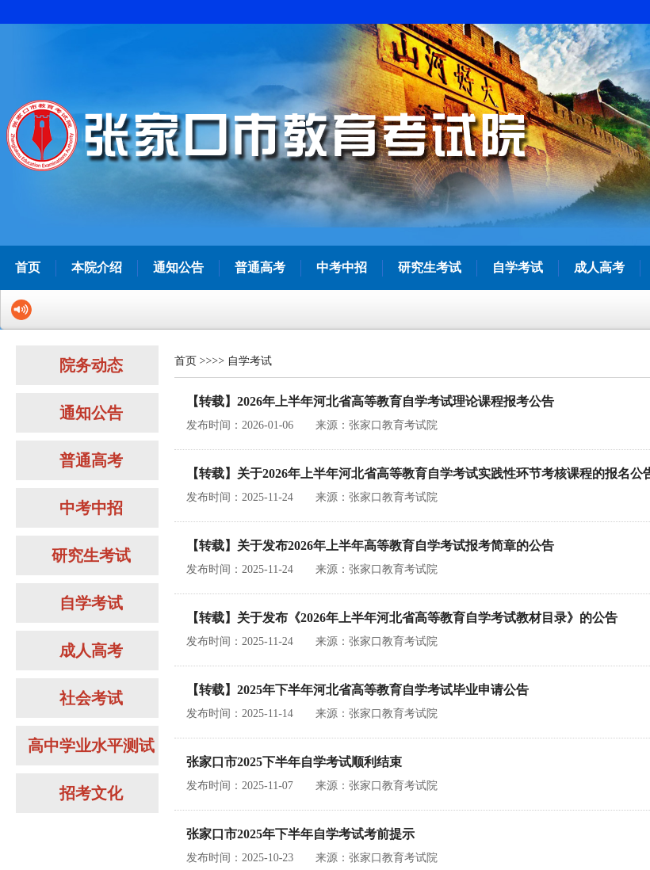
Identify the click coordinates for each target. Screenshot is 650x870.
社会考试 (91, 698)
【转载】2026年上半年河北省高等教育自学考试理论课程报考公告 (370, 401)
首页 (27, 267)
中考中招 (341, 267)
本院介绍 (96, 267)
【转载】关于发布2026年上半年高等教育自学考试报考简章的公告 (370, 545)
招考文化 (91, 793)
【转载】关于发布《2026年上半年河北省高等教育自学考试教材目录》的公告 (402, 617)
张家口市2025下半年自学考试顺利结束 (294, 762)
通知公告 (178, 267)
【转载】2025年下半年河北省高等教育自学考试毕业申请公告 (357, 689)
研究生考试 (429, 267)
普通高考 (260, 267)
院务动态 (91, 365)
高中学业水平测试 (91, 745)
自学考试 (517, 267)
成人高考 (599, 267)
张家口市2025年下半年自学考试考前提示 (300, 834)
